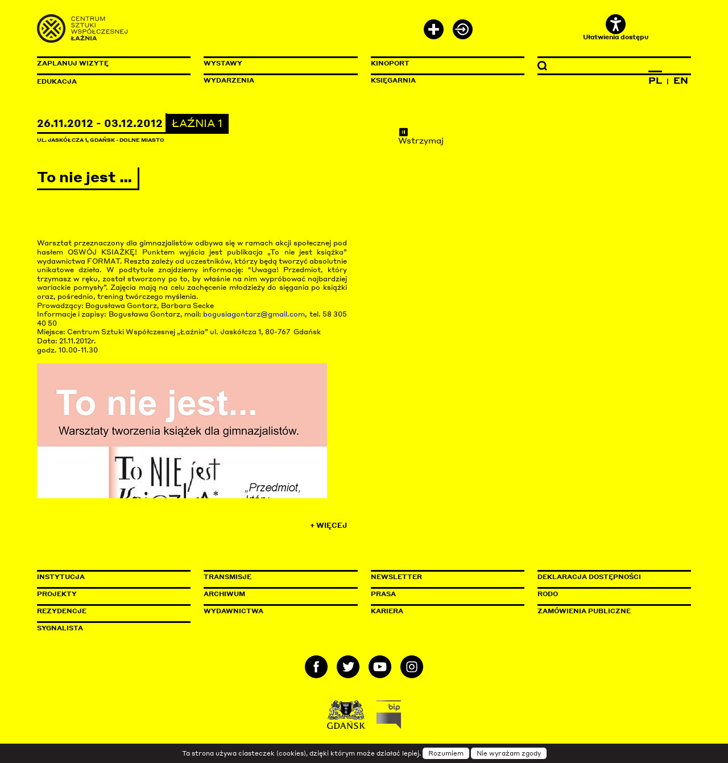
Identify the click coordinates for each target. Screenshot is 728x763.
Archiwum (224, 594)
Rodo (547, 594)
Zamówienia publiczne (609, 611)
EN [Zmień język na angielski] (680, 80)
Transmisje (276, 577)
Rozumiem (446, 753)
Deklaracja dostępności (589, 577)
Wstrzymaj (421, 136)
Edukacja (57, 81)
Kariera (387, 611)
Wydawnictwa (233, 611)
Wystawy (223, 63)
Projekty (57, 594)
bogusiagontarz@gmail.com (254, 314)
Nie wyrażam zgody (509, 753)
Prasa (383, 594)
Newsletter (396, 577)
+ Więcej (328, 525)
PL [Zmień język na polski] (655, 80)
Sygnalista (60, 628)
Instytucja (61, 577)
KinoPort (390, 63)
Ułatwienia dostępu (615, 27)
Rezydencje (61, 611)
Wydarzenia (229, 80)
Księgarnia (393, 80)
